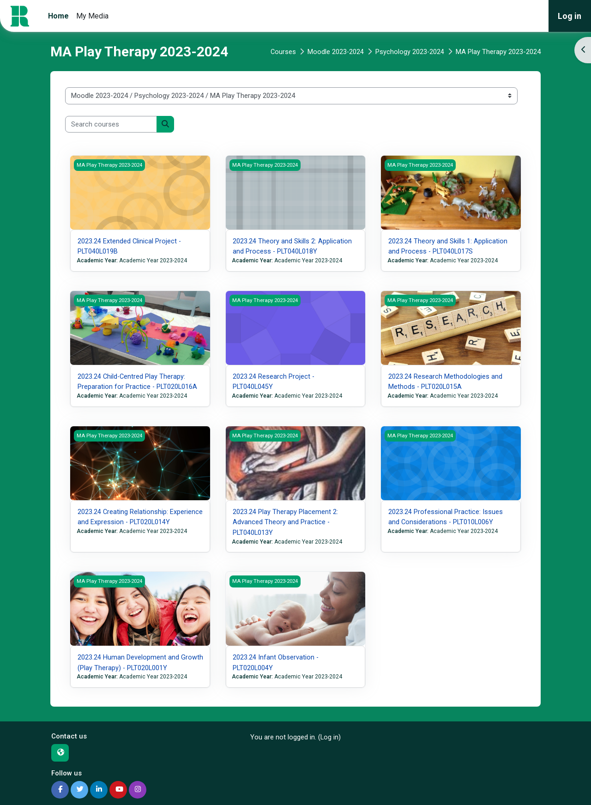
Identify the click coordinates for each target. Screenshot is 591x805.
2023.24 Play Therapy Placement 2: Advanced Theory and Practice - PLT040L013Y (285, 521)
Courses (282, 52)
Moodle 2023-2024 (335, 52)
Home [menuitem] (58, 16)
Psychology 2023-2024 (409, 52)
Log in (569, 16)
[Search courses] (111, 124)
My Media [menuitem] (92, 16)
